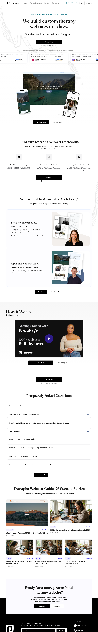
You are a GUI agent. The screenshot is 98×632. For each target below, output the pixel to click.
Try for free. (49, 42)
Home (25, 3)
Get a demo (41, 363)
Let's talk (89, 3)
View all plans (41, 122)
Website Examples (36, 3)
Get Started (41, 475)
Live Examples (55, 292)
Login (81, 3)
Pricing (46, 3)
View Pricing (49, 177)
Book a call (57, 606)
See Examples (57, 122)
